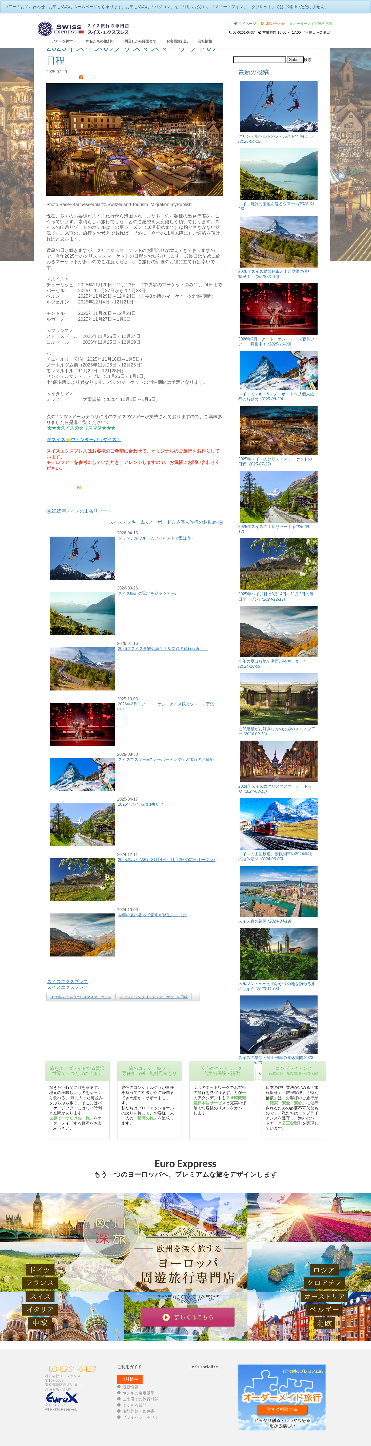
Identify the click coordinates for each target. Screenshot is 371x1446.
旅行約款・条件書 (138, 1411)
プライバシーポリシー (142, 1417)
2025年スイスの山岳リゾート (145, 804)
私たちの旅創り (100, 41)
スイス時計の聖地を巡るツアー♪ (147, 593)
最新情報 (130, 1387)
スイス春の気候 (264, 921)
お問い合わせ (273, 24)
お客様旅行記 (177, 41)
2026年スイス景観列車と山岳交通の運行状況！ (163, 648)
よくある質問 (134, 1405)
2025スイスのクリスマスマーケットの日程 (154, 997)
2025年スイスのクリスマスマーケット (80, 997)
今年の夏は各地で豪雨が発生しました (152, 915)
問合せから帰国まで (140, 41)
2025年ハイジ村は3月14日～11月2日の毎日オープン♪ (167, 860)
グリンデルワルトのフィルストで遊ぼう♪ (155, 538)
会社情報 (205, 41)
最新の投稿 (253, 72)
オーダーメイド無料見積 (310, 24)
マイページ (245, 24)
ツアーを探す (63, 41)
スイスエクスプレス (67, 981)
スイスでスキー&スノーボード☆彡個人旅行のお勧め (166, 759)
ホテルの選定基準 (138, 1393)
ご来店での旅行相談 (140, 1399)
